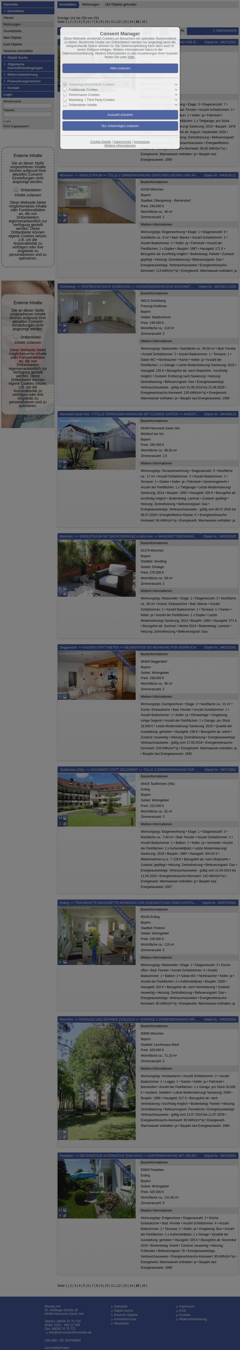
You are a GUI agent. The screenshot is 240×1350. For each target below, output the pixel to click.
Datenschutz (122, 142)
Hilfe (131, 57)
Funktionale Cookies (83, 90)
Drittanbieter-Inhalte (83, 105)
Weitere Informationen (120, 145)
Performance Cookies (84, 95)
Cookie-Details (100, 142)
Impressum (141, 142)
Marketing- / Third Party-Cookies (92, 100)
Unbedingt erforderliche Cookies (91, 84)
